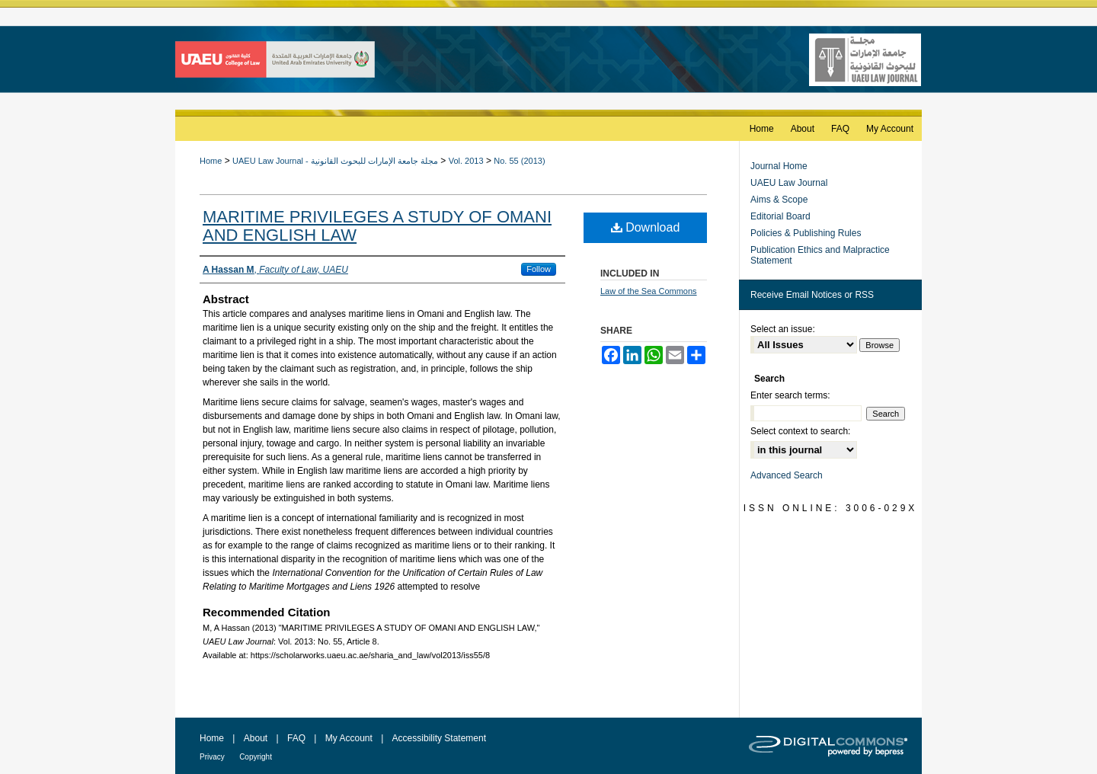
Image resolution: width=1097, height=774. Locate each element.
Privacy (212, 757)
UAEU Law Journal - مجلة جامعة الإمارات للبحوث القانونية (335, 160)
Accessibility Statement (439, 738)
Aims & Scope (779, 199)
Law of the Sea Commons (648, 291)
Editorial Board (780, 216)
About (255, 738)
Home (211, 160)
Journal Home (779, 166)
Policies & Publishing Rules (805, 233)
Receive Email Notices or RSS (812, 294)
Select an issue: (782, 329)
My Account (349, 738)
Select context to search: (800, 431)
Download (645, 227)
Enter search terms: (790, 395)
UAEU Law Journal (788, 183)
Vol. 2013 (466, 160)
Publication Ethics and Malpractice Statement (820, 255)
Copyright (255, 757)
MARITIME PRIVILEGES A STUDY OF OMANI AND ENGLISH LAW (377, 226)
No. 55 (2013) (519, 160)
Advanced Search (786, 475)
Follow (538, 268)
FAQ (296, 738)
